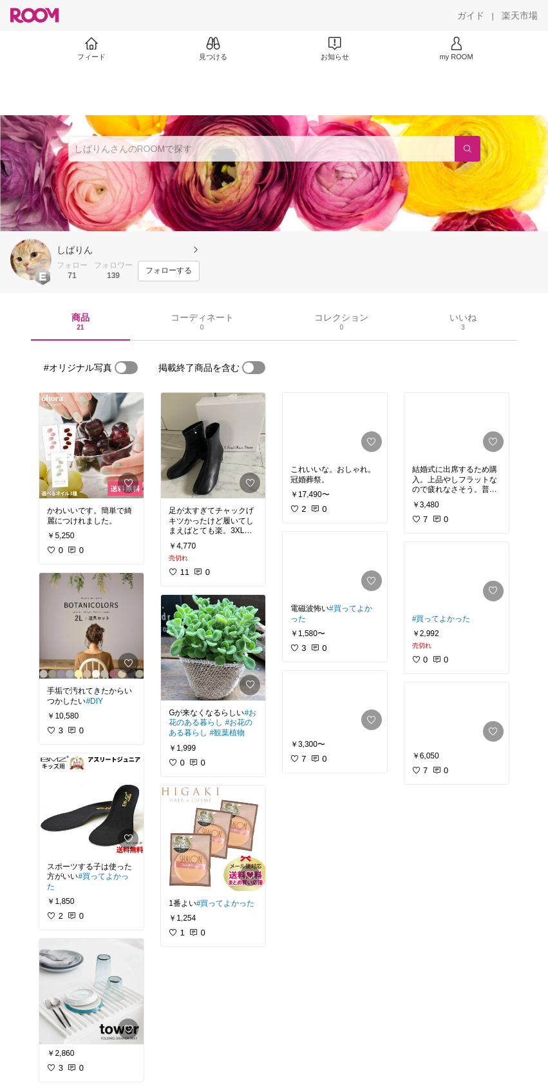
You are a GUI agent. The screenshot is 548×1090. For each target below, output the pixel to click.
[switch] (126, 367)
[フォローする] (169, 271)
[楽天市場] (520, 15)
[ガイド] (470, 15)
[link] (91, 445)
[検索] (467, 149)
